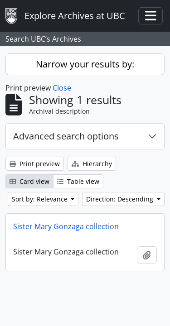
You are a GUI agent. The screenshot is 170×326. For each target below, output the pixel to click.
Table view (78, 181)
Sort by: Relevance (40, 199)
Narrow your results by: (85, 64)
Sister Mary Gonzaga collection (66, 226)
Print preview (35, 163)
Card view (29, 181)
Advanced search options (66, 136)
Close (62, 88)
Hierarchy (92, 163)
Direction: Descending (120, 199)
